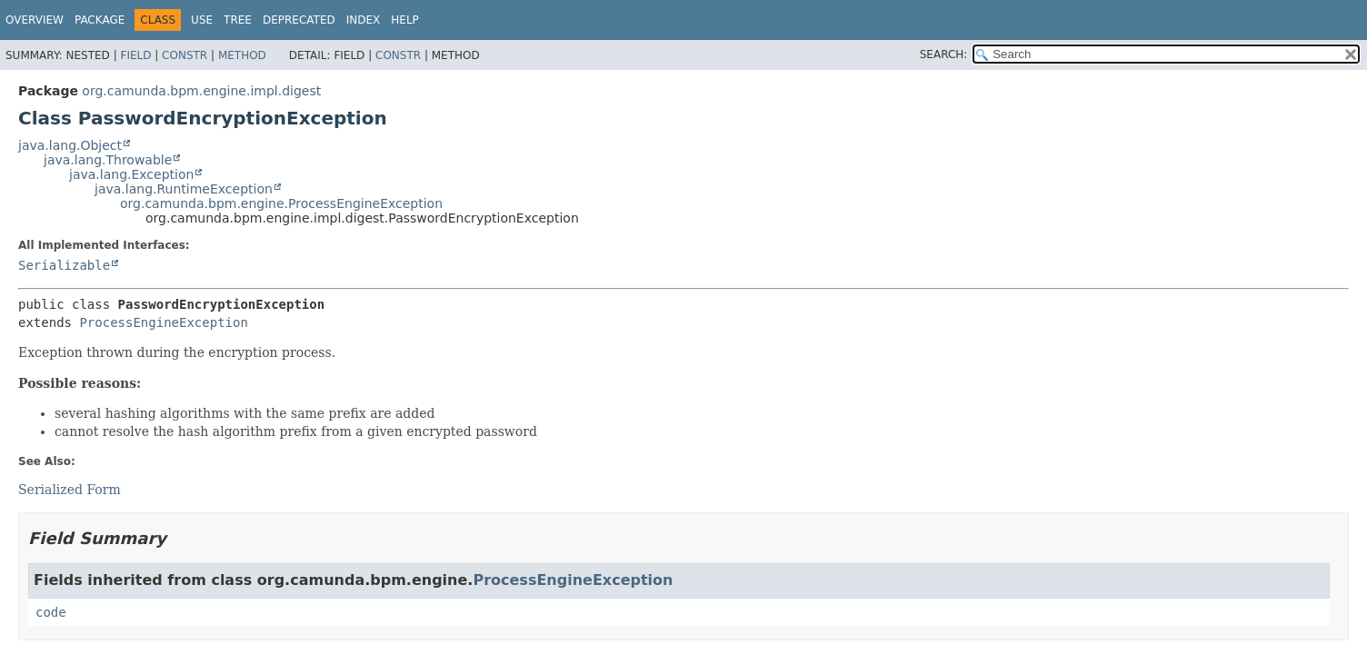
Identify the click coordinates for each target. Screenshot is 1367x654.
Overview (34, 20)
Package (100, 20)
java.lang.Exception (131, 174)
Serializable (64, 265)
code (50, 612)
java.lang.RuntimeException (184, 189)
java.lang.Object (70, 145)
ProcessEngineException (163, 322)
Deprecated (299, 20)
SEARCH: (944, 54)
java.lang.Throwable (108, 160)
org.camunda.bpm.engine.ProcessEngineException (281, 203)
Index (363, 20)
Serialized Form (69, 489)
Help (405, 20)
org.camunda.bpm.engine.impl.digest (201, 91)
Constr (184, 55)
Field (135, 55)
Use (202, 20)
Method (242, 55)
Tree (238, 20)
